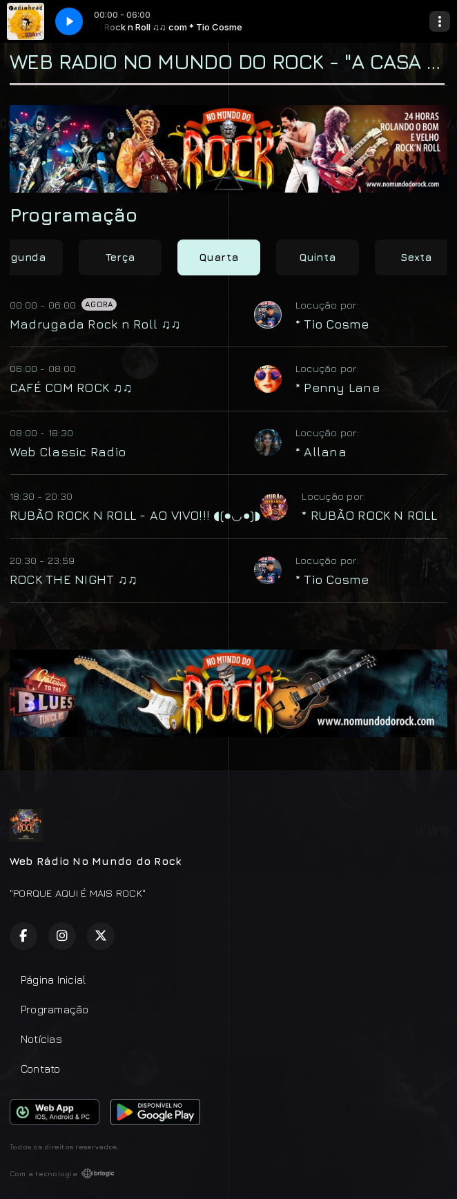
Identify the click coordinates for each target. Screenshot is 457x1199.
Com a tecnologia (62, 1173)
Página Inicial (53, 979)
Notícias (41, 1039)
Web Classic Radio (68, 451)
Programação (55, 1009)
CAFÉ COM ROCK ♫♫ (71, 387)
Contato (41, 1068)
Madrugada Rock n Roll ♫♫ (95, 323)
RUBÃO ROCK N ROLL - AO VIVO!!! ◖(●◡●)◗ (135, 515)
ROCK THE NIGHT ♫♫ (73, 579)
